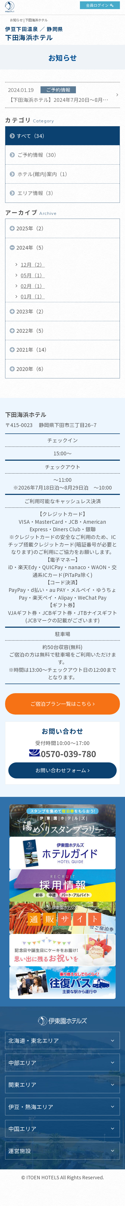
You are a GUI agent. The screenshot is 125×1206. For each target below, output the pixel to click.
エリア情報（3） (36, 192)
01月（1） (33, 296)
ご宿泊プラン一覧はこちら (60, 703)
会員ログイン (97, 5)
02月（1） (33, 285)
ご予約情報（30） (37, 154)
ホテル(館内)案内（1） (43, 173)
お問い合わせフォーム (60, 770)
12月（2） (33, 264)
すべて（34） (31, 135)
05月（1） (33, 275)
